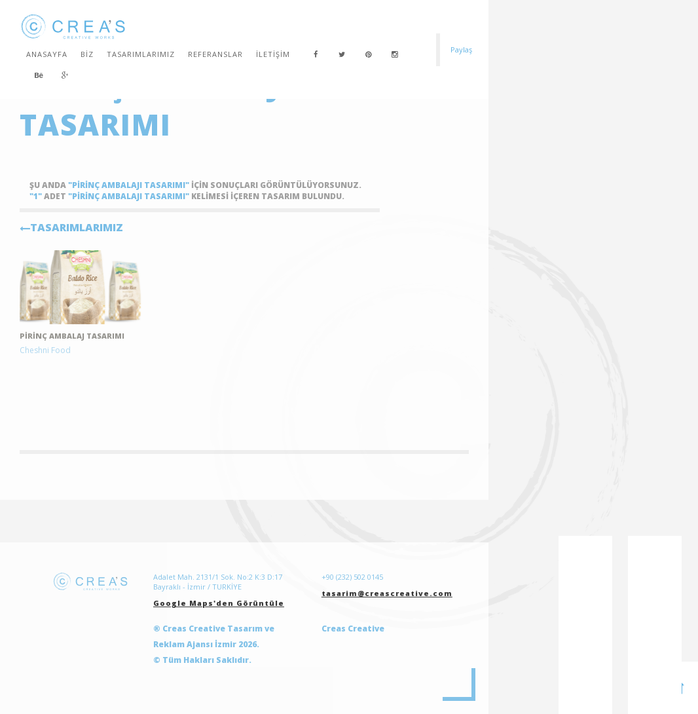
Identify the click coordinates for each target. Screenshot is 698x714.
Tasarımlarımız (141, 54)
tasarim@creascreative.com (386, 593)
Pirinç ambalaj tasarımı (72, 336)
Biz (87, 54)
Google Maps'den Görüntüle (218, 603)
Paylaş (461, 49)
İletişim (273, 54)
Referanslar (215, 54)
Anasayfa (46, 54)
